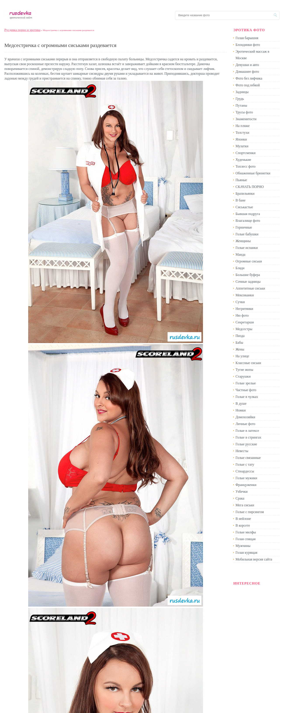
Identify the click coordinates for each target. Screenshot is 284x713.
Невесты (242, 451)
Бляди (240, 268)
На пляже (243, 126)
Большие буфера (248, 275)
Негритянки (244, 309)
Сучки (240, 302)
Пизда (240, 336)
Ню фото (242, 315)
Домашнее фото (247, 71)
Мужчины (243, 546)
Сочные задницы (248, 281)
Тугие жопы (244, 369)
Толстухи (242, 132)
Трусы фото (244, 112)
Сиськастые (244, 207)
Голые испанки (247, 248)
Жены (240, 349)
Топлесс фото (246, 166)
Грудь (240, 99)
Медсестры (244, 329)
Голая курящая (246, 552)
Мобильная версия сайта (254, 559)
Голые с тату (245, 464)
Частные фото (246, 390)
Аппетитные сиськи (250, 288)
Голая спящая (246, 539)
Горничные (244, 227)
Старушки (243, 376)
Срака (240, 498)
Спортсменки (245, 153)
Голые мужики (246, 478)
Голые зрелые (246, 383)
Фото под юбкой (248, 85)
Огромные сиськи (249, 261)
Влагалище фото (248, 220)
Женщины (243, 241)
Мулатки (242, 146)
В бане (241, 200)
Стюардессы (245, 471)
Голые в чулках (247, 397)
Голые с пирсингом (250, 512)
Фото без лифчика (249, 78)
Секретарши (245, 322)
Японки (241, 139)
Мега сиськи (245, 505)
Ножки (241, 410)
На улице (242, 356)
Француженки (246, 485)
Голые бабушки (247, 234)
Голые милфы (246, 532)
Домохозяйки (245, 417)
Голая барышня (247, 38)
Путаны (241, 105)
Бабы (239, 342)
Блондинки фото (248, 45)
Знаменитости (246, 119)
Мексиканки (245, 295)
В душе (241, 403)
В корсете (243, 525)
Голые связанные (248, 458)
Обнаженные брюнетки (253, 173)
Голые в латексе (247, 430)
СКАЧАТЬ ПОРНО (250, 187)
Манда (240, 254)
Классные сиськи (248, 363)
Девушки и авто (247, 65)
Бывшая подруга (248, 214)
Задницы (242, 92)
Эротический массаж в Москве (252, 55)
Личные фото (245, 424)
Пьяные (241, 180)
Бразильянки (245, 193)
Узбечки (242, 491)
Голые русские (246, 444)
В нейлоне (243, 518)
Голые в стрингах (248, 437)
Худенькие (243, 159)
